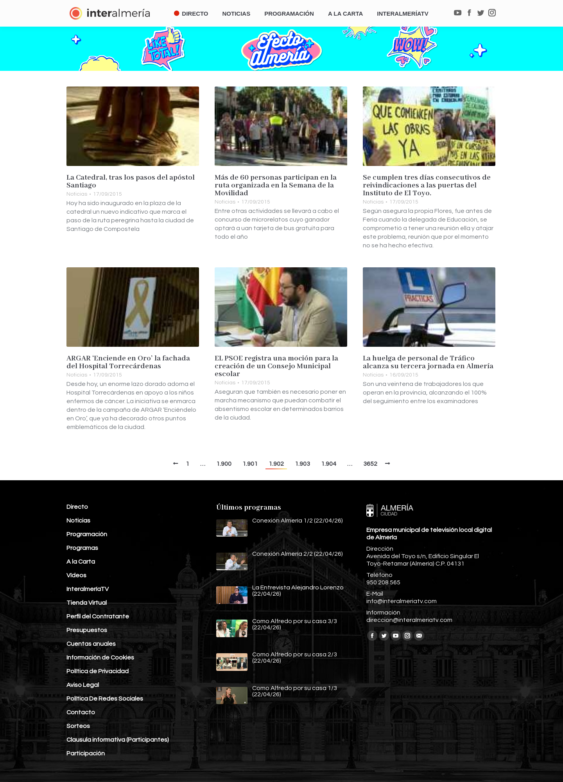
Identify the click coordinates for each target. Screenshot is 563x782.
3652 (370, 464)
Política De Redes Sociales (104, 699)
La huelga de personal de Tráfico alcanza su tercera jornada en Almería (428, 362)
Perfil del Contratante (97, 616)
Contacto (80, 712)
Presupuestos (86, 630)
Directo (77, 507)
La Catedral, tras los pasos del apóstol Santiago (130, 181)
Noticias (76, 194)
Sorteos (78, 726)
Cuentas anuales (91, 644)
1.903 (302, 464)
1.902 (276, 464)
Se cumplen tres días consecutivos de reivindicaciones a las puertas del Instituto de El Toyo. (427, 185)
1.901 (250, 464)
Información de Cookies (100, 657)
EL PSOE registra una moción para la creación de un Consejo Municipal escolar (276, 366)
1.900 (223, 464)
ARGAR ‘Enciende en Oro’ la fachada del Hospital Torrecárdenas (128, 362)
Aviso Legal (82, 685)
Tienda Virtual (86, 603)
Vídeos (76, 575)
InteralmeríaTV (87, 589)
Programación (86, 534)
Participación (85, 753)
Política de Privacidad (97, 671)
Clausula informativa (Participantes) (117, 740)
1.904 (328, 464)
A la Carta (80, 562)
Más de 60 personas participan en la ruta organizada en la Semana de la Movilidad (276, 185)
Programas (82, 548)
